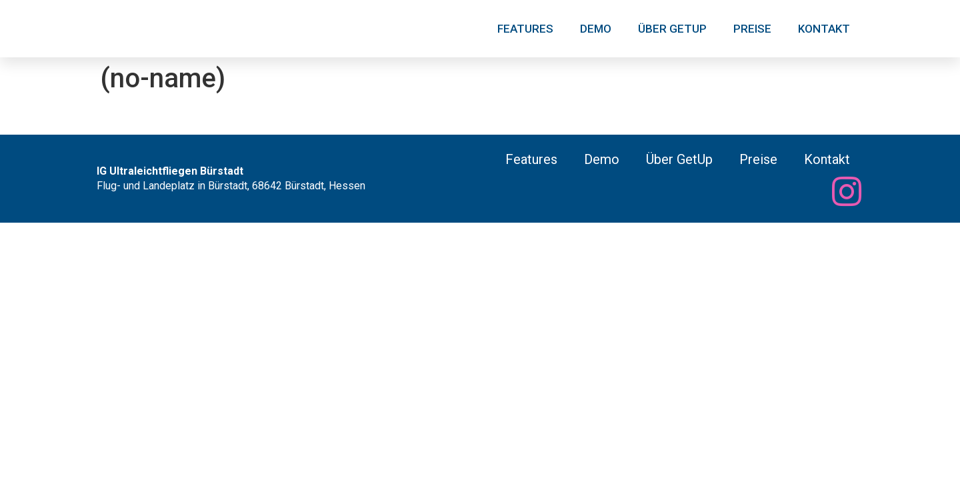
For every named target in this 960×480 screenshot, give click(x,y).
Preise (752, 28)
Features (525, 28)
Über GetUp (672, 28)
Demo (595, 28)
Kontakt (824, 28)
